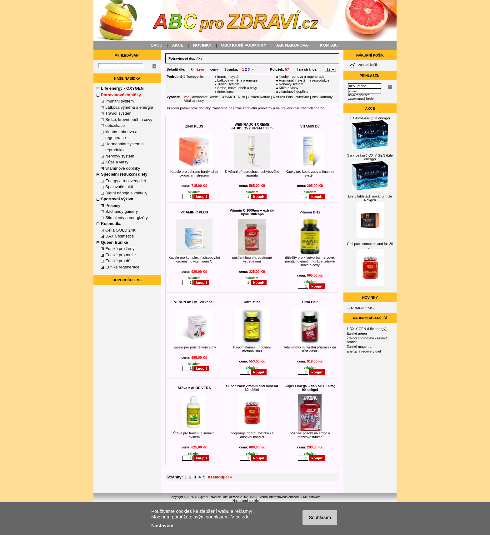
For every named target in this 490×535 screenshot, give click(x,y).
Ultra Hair (310, 302)
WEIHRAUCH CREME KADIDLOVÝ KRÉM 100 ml (252, 126)
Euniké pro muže (120, 254)
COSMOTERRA (233, 97)
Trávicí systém (118, 113)
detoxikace (115, 125)
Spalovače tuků (119, 186)
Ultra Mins (252, 302)
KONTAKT (329, 45)
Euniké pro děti (118, 260)
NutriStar (302, 97)
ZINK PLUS (194, 126)
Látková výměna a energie (129, 107)
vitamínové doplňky (122, 168)
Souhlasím (320, 517)
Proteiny (112, 205)
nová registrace (358, 95)
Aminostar (200, 97)
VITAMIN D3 (310, 126)
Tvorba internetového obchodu (279, 497)
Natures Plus (282, 97)
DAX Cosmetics (119, 236)
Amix (214, 97)
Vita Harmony (322, 97)
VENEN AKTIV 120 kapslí (194, 302)
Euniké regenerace (122, 267)
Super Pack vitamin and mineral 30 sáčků (252, 388)
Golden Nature (259, 97)
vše (186, 97)
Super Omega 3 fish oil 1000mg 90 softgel (309, 388)
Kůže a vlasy (116, 162)
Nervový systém (119, 156)
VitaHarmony (194, 100)
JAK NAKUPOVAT (293, 45)
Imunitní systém (119, 101)
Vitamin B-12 (310, 212)
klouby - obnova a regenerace (301, 76)
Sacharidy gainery (121, 211)
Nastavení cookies (246, 500)
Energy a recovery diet (125, 180)
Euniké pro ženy (119, 248)
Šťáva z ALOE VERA (194, 388)
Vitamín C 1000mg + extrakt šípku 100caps (252, 212)
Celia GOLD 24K (120, 230)
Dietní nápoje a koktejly (126, 193)
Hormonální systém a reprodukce (304, 80)
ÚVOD (156, 45)
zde (245, 516)
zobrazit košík (368, 65)
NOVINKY (202, 45)
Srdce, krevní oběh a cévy (128, 119)
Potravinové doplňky (185, 58)
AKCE (177, 45)
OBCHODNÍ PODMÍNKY (243, 45)
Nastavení (162, 525)
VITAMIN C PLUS (194, 212)
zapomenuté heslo (361, 98)
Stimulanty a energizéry (126, 217)
